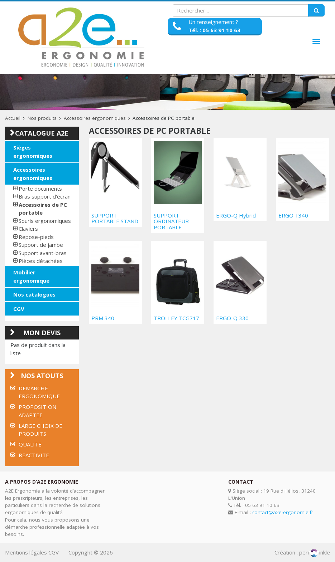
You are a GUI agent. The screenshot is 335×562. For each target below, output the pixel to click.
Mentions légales (26, 552)
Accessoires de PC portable (43, 208)
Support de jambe (41, 244)
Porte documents (40, 188)
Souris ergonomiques (45, 220)
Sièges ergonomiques (32, 151)
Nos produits (42, 118)
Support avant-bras (43, 252)
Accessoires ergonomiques (95, 118)
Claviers (28, 228)
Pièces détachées (41, 260)
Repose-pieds (36, 236)
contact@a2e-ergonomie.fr (282, 512)
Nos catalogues (34, 294)
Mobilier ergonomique (31, 276)
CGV (18, 308)
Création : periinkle (302, 552)
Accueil (12, 118)
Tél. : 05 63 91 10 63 (214, 30)
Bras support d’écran (45, 196)
